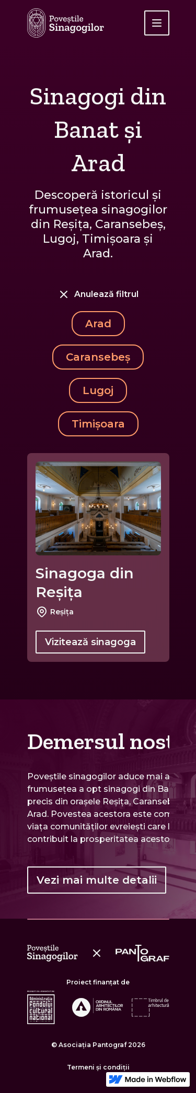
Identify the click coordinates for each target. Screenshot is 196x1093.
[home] (65, 23)
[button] (156, 22)
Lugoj (98, 390)
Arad (98, 323)
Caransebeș (98, 357)
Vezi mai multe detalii (97, 880)
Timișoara (98, 424)
